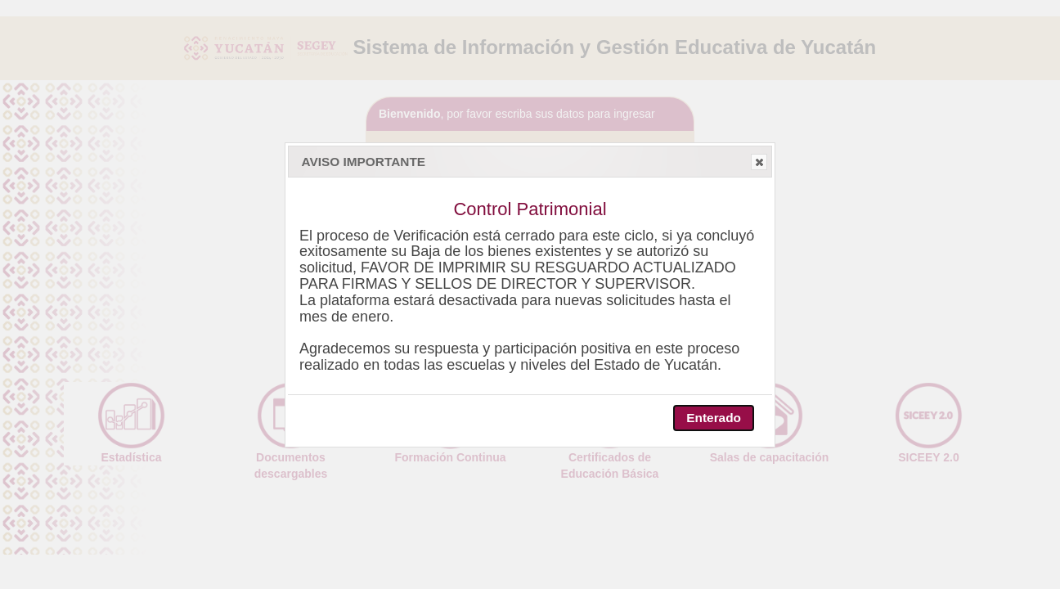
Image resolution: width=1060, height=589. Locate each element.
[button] (759, 162)
